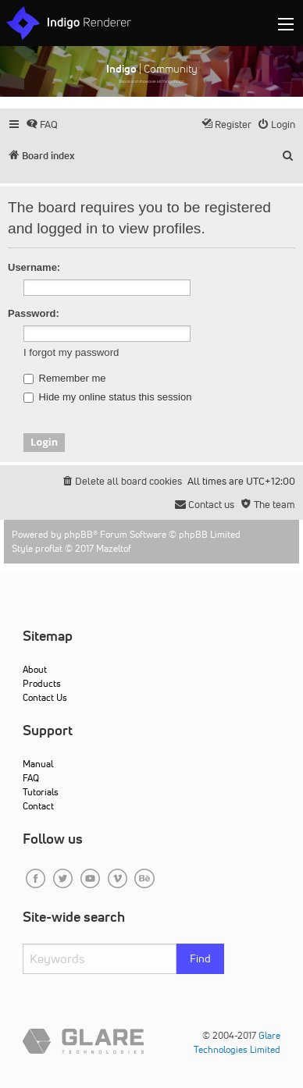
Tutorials (41, 791)
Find (200, 958)
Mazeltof (113, 548)
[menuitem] (42, 124)
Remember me (64, 378)
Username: (34, 267)
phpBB (78, 534)
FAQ (31, 777)
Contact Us (45, 697)
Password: (33, 313)
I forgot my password (71, 352)
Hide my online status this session (107, 397)
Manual (38, 763)
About (35, 669)
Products (42, 683)
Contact (38, 805)
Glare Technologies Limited (237, 1042)
